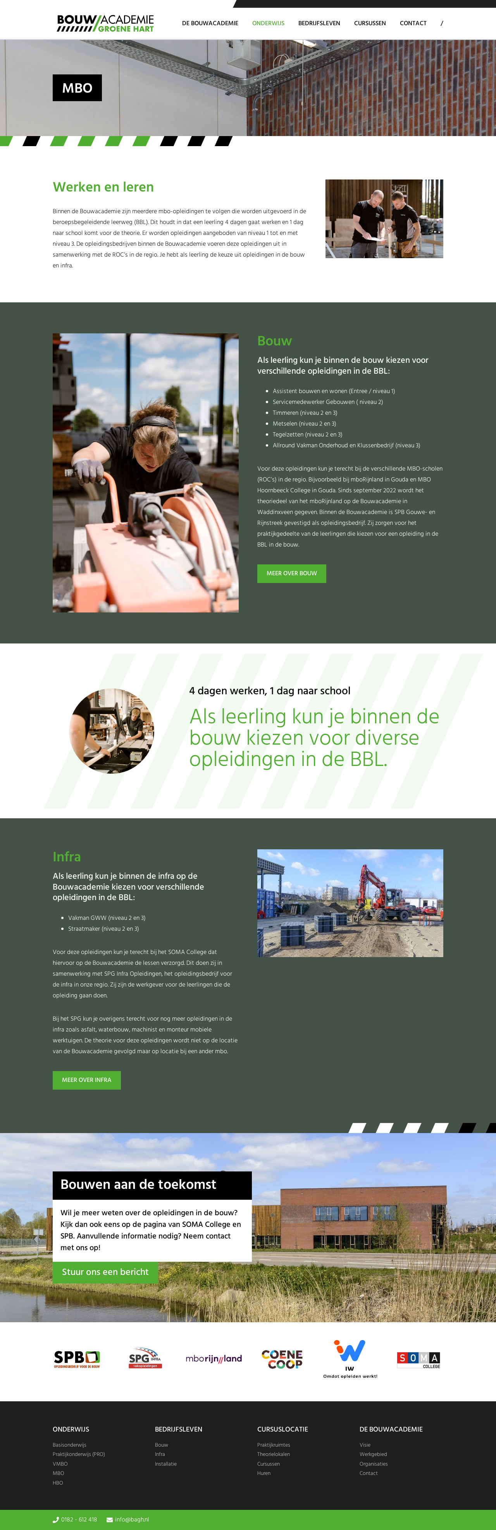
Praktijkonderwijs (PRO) (79, 1454)
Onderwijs (268, 24)
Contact (413, 24)
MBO (58, 1473)
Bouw (161, 1445)
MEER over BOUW (292, 574)
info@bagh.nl (132, 1520)
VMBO (60, 1464)
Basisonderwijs (69, 1445)
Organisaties (374, 1464)
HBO (58, 1483)
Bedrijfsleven (319, 24)
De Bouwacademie (210, 24)
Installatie (166, 1464)
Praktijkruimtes (273, 1445)
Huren (263, 1473)
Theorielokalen (273, 1454)
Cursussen (370, 24)
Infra (160, 1454)
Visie (365, 1445)
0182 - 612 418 (79, 1520)
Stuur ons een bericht (105, 1272)
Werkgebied (373, 1454)
